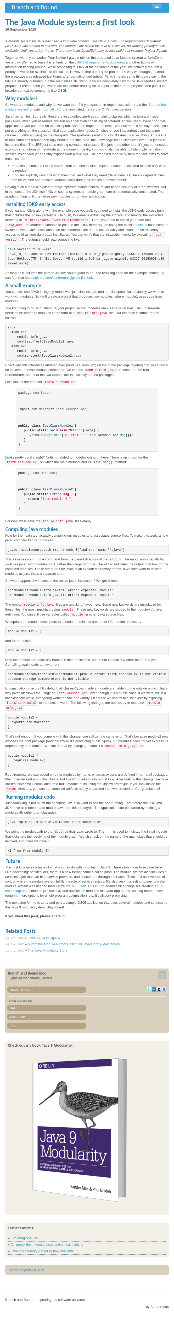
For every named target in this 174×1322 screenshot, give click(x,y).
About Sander (21, 989)
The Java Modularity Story (47, 950)
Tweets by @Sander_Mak (26, 1270)
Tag (13, 1025)
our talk (63, 86)
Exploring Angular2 (25, 1238)
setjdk (142, 225)
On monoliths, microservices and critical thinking (47, 1244)
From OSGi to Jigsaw (44, 938)
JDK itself (78, 886)
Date (14, 1008)
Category (18, 1016)
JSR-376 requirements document (100, 62)
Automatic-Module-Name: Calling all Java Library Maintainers (73, 944)
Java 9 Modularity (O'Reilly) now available (42, 1251)
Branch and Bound (34, 7)
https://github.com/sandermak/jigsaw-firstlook (59, 278)
